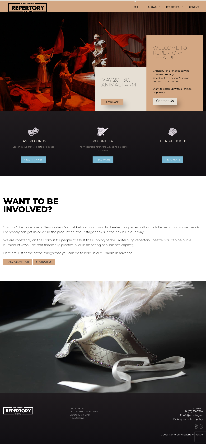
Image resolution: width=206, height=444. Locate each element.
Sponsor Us (44, 261)
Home (135, 7)
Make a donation (18, 261)
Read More (112, 102)
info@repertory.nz (193, 415)
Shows (152, 7)
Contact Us (165, 101)
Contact (194, 7)
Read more (103, 159)
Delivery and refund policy (188, 419)
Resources (172, 7)
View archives (34, 159)
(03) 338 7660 (195, 411)
